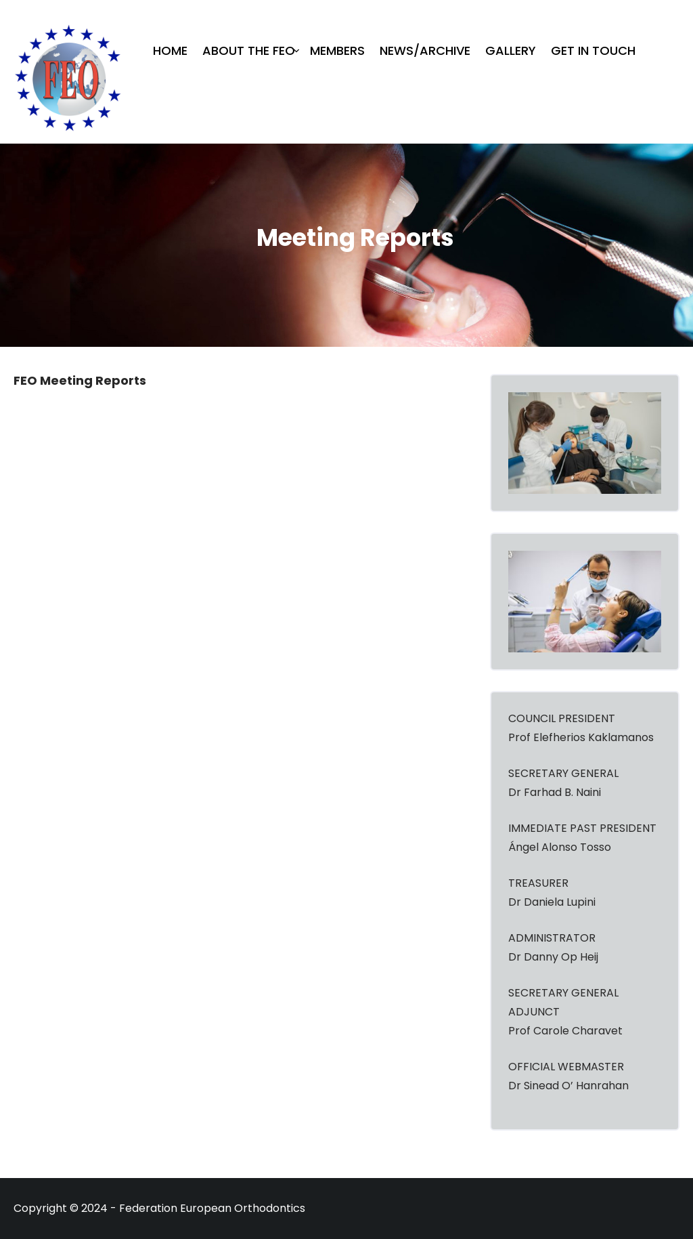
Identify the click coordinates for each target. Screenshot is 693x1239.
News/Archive (425, 50)
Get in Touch (593, 50)
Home (170, 50)
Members (337, 50)
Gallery (510, 50)
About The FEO (248, 50)
